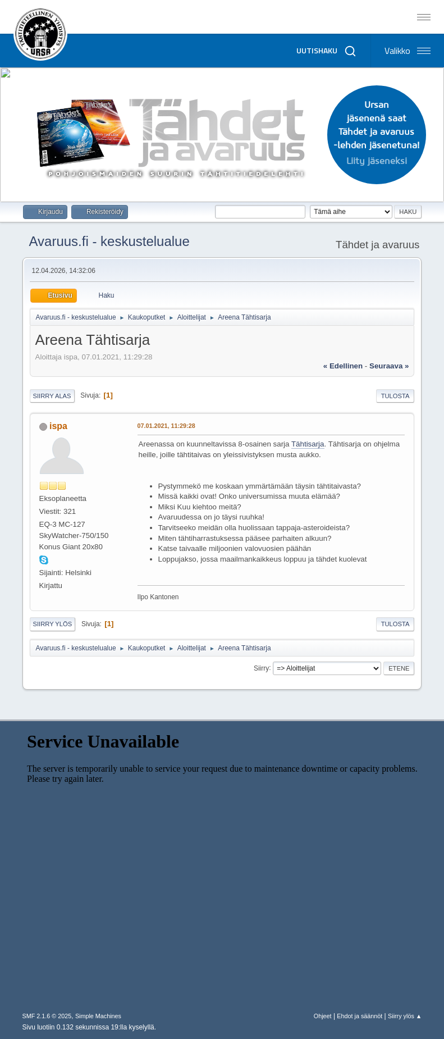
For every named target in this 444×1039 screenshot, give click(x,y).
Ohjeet (323, 1016)
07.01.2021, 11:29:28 (166, 425)
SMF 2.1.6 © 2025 (47, 1016)
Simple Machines (98, 1016)
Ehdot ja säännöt (359, 1016)
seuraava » (389, 366)
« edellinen (343, 366)
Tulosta (395, 396)
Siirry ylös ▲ (405, 1016)
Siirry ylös (52, 624)
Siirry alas (52, 396)
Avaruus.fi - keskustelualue (109, 241)
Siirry (261, 668)
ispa (58, 426)
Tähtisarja (307, 444)
